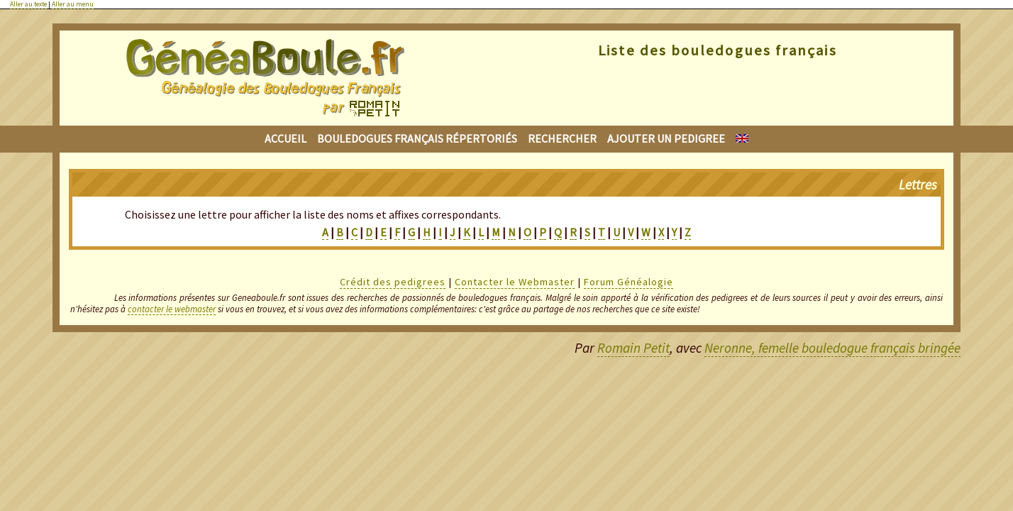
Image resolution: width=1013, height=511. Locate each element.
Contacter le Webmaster (515, 281)
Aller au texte (28, 4)
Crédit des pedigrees (392, 281)
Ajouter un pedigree (666, 138)
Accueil (285, 138)
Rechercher (562, 138)
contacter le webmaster (172, 308)
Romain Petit (633, 347)
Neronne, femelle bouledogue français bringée (832, 347)
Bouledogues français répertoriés (417, 138)
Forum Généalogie (628, 281)
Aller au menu (73, 4)
